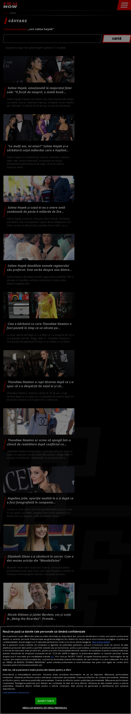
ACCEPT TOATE (46, 700)
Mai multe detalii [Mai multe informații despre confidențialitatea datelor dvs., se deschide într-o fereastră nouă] (101, 642)
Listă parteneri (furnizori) (16, 692)
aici (52, 656)
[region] (65, 670)
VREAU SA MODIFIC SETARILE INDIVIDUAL (44, 707)
